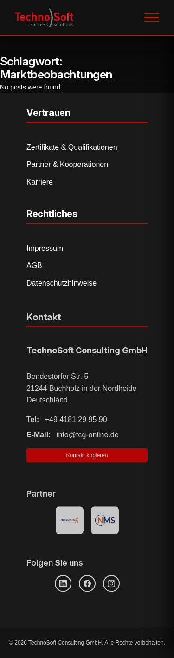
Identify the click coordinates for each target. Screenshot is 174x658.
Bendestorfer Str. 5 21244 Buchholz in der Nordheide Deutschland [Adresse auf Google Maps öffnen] (81, 391)
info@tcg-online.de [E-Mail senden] (72, 437)
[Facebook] (87, 583)
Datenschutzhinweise (61, 283)
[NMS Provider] (105, 522)
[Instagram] (111, 583)
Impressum (44, 248)
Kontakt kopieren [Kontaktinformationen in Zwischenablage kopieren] (87, 458)
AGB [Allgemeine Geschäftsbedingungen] (34, 265)
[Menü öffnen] (151, 17)
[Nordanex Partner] (70, 522)
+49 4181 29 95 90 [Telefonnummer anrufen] (66, 422)
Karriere (39, 182)
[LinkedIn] (63, 583)
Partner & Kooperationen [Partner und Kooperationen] (67, 164)
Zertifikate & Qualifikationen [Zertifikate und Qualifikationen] (71, 147)
